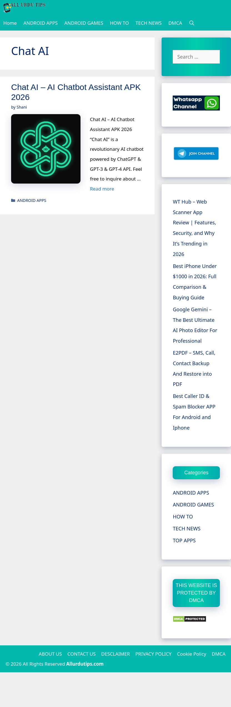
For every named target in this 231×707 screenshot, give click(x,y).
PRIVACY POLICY (153, 654)
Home (10, 23)
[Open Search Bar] (191, 23)
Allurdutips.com (85, 664)
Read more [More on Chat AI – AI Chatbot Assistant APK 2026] (102, 188)
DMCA (175, 23)
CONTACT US (81, 654)
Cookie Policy (191, 654)
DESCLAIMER (115, 654)
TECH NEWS (148, 23)
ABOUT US (50, 654)
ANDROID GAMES (83, 23)
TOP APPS (184, 540)
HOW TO (119, 23)
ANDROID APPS (40, 23)
